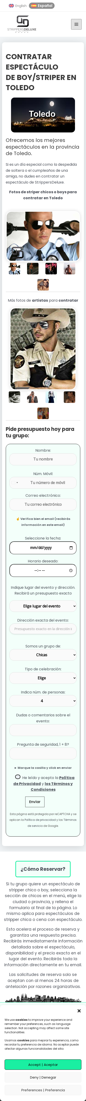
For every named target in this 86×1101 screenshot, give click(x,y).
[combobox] (15, 483)
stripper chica (17, 919)
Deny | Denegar (43, 1077)
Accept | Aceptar (43, 1064)
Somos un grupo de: (43, 646)
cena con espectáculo (59, 919)
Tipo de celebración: (43, 669)
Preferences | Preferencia (43, 1090)
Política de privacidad (40, 820)
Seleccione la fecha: (43, 538)
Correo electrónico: (43, 495)
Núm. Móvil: (43, 473)
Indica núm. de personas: (43, 692)
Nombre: (43, 450)
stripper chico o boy (28, 890)
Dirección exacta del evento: (43, 620)
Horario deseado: (43, 561)
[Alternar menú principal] (76, 24)
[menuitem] (17, 6)
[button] (79, 1011)
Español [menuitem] (45, 5)
